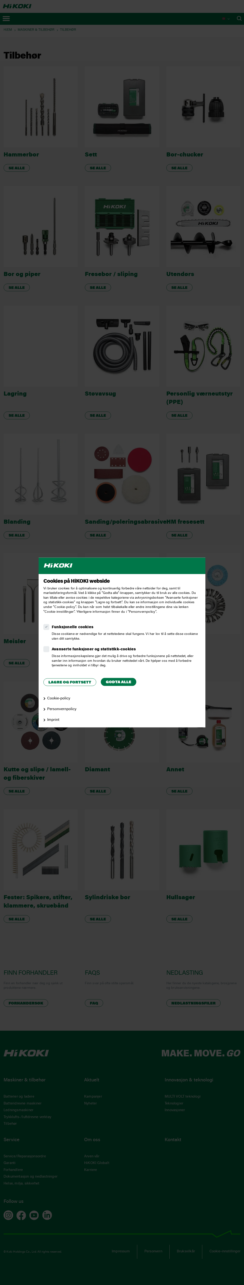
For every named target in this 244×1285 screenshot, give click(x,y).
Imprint (53, 720)
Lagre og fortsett (69, 682)
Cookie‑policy (58, 699)
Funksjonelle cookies (72, 627)
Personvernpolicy (61, 709)
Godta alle (118, 682)
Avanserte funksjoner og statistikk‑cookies (94, 650)
